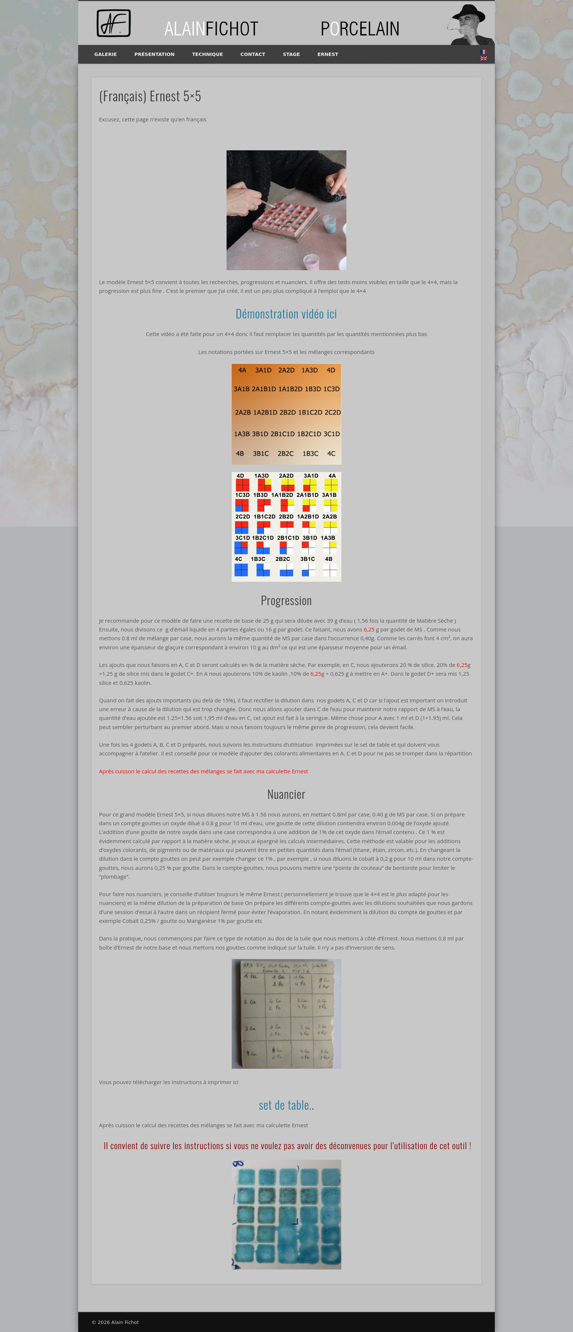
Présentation (154, 54)
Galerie (105, 54)
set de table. (285, 1104)
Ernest (328, 54)
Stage (291, 54)
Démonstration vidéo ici (286, 313)
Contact (252, 54)
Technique (207, 54)
